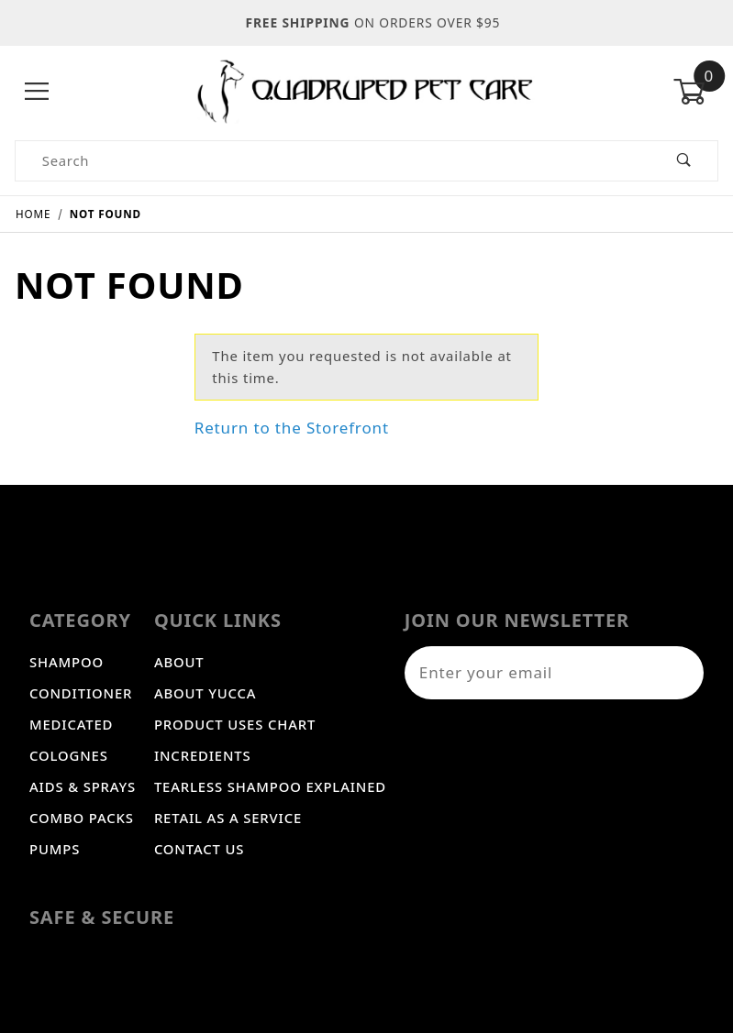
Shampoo (66, 662)
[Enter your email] (531, 672)
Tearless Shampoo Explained (270, 786)
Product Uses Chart (235, 724)
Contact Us (199, 849)
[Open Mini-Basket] (695, 91)
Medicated (71, 724)
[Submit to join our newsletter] (681, 672)
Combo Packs (81, 817)
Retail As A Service (228, 817)
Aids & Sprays (82, 786)
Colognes (68, 755)
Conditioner (80, 693)
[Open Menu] (37, 92)
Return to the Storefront (291, 427)
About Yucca (205, 693)
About (179, 662)
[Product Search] (333, 161)
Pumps (54, 849)
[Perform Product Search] (683, 161)
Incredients (202, 755)
